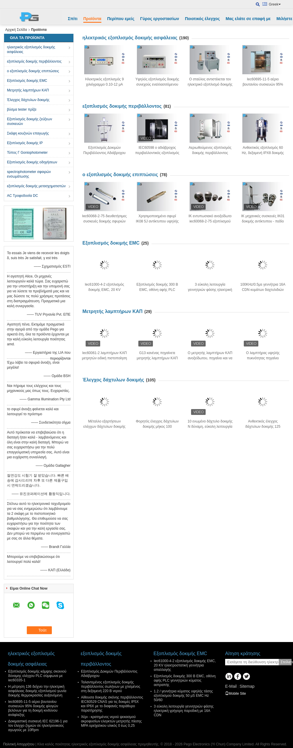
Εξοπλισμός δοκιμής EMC (27, 81)
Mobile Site (235, 694)
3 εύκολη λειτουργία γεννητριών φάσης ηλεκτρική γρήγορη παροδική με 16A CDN (183, 710)
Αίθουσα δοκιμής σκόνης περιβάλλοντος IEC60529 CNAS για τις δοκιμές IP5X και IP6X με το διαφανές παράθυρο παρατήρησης (112, 703)
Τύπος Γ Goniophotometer (27, 153)
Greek (275, 4)
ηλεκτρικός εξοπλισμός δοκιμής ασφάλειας (31, 49)
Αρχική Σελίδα (16, 30)
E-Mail (231, 686)
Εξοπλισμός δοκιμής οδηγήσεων (32, 162)
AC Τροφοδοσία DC (22, 196)
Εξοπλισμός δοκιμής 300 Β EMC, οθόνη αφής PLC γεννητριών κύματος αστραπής (185, 680)
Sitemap (246, 686)
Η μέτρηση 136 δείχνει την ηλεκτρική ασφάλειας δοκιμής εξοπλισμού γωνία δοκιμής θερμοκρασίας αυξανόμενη (37, 691)
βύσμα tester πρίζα (21, 109)
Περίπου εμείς (120, 18)
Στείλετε (286, 662)
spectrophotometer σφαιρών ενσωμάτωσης (29, 174)
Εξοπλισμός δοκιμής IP (25, 143)
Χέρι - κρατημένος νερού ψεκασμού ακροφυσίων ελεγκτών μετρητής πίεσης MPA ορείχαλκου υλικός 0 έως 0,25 (111, 721)
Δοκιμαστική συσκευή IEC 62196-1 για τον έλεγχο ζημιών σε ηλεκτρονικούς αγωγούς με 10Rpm (38, 725)
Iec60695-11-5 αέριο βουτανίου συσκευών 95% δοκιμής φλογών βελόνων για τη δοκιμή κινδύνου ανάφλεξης (33, 708)
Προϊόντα (92, 18)
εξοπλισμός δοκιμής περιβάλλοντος (34, 61)
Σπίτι (72, 18)
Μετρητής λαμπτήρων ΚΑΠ (28, 90)
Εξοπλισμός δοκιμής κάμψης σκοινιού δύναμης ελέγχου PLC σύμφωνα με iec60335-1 (37, 675)
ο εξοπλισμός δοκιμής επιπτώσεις (33, 71)
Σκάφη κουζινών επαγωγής (28, 133)
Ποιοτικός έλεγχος (202, 18)
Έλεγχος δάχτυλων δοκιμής (28, 100)
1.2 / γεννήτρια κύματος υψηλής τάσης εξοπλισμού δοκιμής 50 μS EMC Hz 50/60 (183, 695)
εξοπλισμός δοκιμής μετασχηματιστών (36, 186)
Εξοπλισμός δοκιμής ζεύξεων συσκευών (29, 121)
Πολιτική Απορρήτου (18, 744)
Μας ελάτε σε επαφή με (248, 18)
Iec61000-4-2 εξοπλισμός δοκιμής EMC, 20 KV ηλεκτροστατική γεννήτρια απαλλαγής (185, 665)
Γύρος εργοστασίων (159, 18)
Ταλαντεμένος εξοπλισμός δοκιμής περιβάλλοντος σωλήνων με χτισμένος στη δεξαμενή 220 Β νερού (110, 686)
